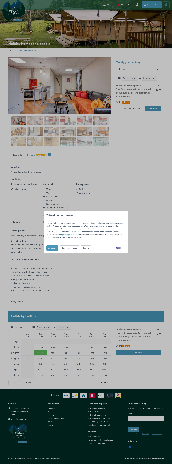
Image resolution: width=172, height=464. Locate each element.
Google (76, 234)
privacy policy (67, 234)
